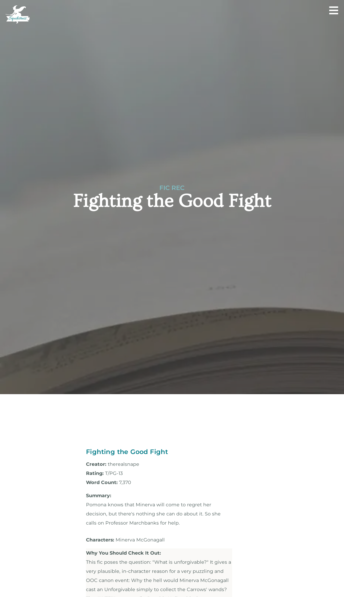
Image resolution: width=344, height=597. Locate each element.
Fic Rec (172, 187)
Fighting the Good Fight (127, 452)
